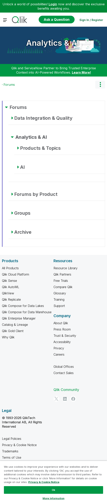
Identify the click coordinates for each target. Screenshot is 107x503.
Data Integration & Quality (43, 118)
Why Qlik (8, 337)
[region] (53, 482)
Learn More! (81, 72)
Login (53, 4)
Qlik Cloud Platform (15, 274)
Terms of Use (11, 457)
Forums (9, 85)
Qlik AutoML (10, 287)
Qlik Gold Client (12, 331)
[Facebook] (73, 399)
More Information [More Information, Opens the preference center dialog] (53, 498)
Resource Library (66, 268)
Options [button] (100, 85)
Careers (59, 354)
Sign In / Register (91, 20)
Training (59, 299)
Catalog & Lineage (15, 325)
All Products (10, 268)
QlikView (8, 293)
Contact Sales (64, 373)
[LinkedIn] (65, 399)
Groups (22, 213)
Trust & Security (65, 336)
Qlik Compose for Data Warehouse (27, 312)
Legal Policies (11, 439)
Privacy (59, 348)
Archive (22, 232)
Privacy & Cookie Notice (19, 445)
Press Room (62, 329)
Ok (53, 489)
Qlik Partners (62, 274)
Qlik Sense (9, 281)
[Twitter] (56, 399)
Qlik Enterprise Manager (19, 318)
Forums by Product (35, 194)
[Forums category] (6, 107)
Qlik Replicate (11, 299)
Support (59, 306)
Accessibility (62, 342)
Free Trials (61, 281)
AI (22, 167)
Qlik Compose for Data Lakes (23, 306)
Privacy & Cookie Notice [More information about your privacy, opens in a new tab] (43, 482)
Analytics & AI (52, 43)
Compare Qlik (63, 287)
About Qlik (61, 323)
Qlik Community (66, 390)
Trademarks (10, 451)
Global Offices (64, 367)
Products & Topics (40, 148)
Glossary (60, 293)
